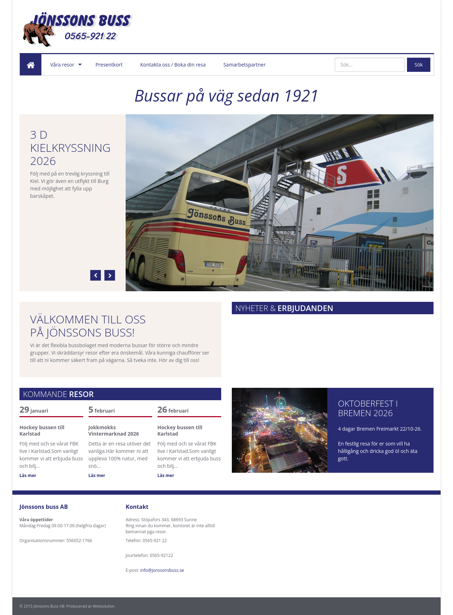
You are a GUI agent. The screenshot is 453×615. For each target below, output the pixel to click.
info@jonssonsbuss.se (162, 570)
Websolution (104, 606)
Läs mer (27, 475)
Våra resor (62, 64)
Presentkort (109, 64)
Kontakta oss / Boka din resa (173, 64)
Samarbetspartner (244, 64)
